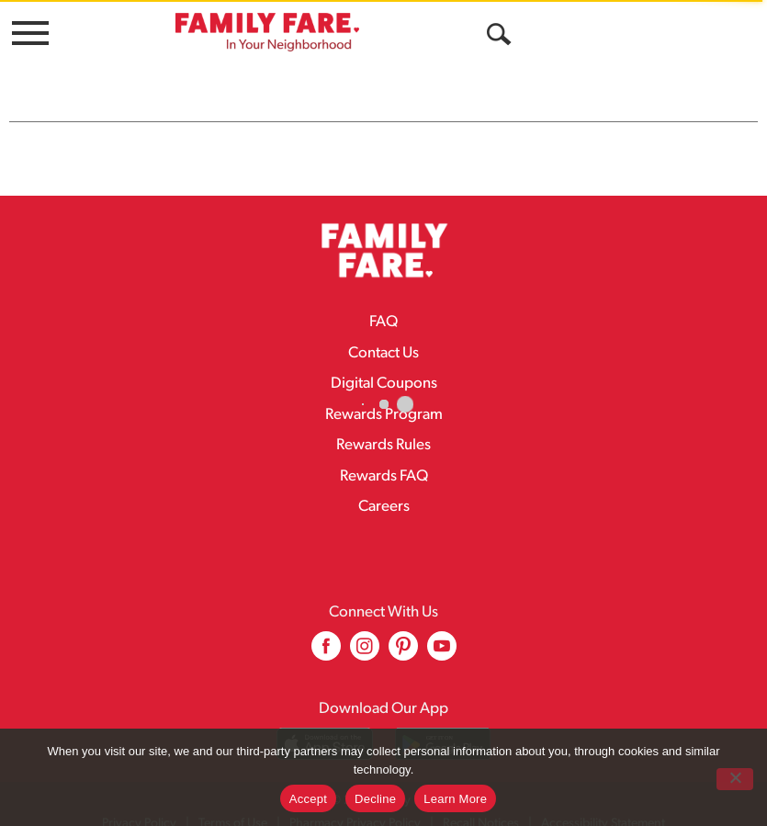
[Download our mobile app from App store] (324, 727)
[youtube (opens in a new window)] (442, 636)
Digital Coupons (384, 367)
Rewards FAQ (384, 460)
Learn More (455, 799)
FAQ (383, 305)
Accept (308, 799)
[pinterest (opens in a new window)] (403, 636)
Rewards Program (384, 398)
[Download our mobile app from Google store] (443, 727)
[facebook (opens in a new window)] (326, 636)
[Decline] (734, 779)
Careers (384, 490)
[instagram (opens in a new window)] (364, 636)
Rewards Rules (383, 428)
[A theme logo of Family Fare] (267, 32)
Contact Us (383, 337)
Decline (375, 799)
